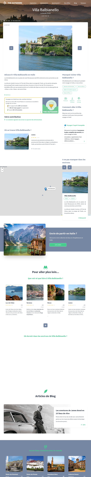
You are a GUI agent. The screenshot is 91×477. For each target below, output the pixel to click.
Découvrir (83, 218)
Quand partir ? (56, 3)
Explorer (58, 245)
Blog (75, 3)
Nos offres (67, 3)
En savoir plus (35, 148)
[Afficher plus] (45, 325)
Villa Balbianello (16, 20)
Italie (9, 20)
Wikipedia (7, 95)
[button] (45, 48)
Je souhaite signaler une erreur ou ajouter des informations (23, 120)
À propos (83, 3)
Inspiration (33, 3)
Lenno (33, 135)
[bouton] (64, 167)
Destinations (44, 3)
